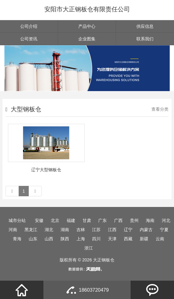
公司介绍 (28, 26)
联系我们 (145, 38)
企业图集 (86, 38)
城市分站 (17, 220)
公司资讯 (28, 38)
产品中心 (86, 26)
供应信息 (145, 26)
